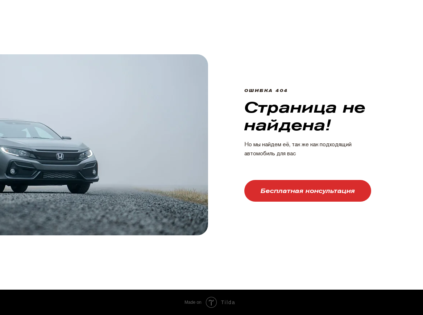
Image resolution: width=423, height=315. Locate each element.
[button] (307, 191)
